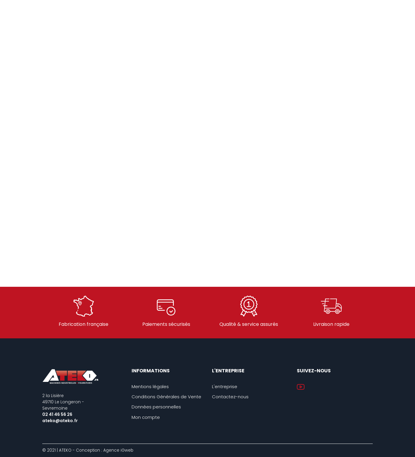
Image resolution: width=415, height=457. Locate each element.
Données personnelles (156, 407)
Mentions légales (150, 386)
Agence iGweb (118, 450)
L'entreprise (224, 386)
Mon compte (146, 417)
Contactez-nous (230, 397)
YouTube (301, 387)
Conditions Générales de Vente (166, 397)
